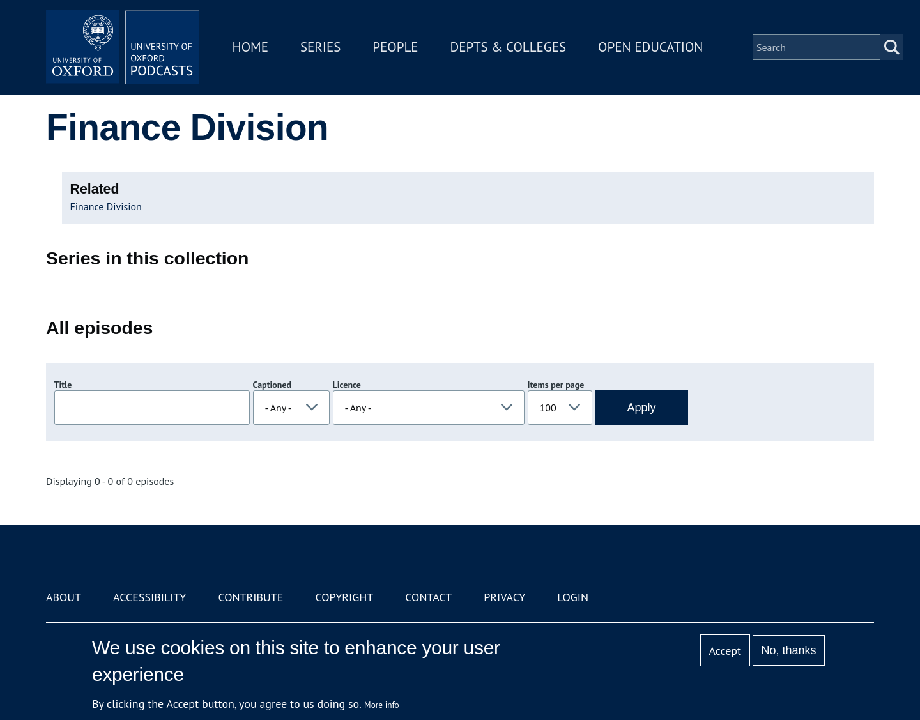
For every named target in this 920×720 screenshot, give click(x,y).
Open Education (650, 47)
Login (572, 597)
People (395, 47)
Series (320, 47)
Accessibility (149, 597)
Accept (725, 650)
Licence (347, 384)
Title (63, 384)
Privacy (504, 597)
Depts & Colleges (508, 47)
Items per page (556, 384)
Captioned (272, 384)
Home (250, 47)
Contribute (250, 597)
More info (381, 704)
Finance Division (106, 206)
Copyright (344, 597)
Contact (428, 597)
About (63, 597)
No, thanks (788, 650)
